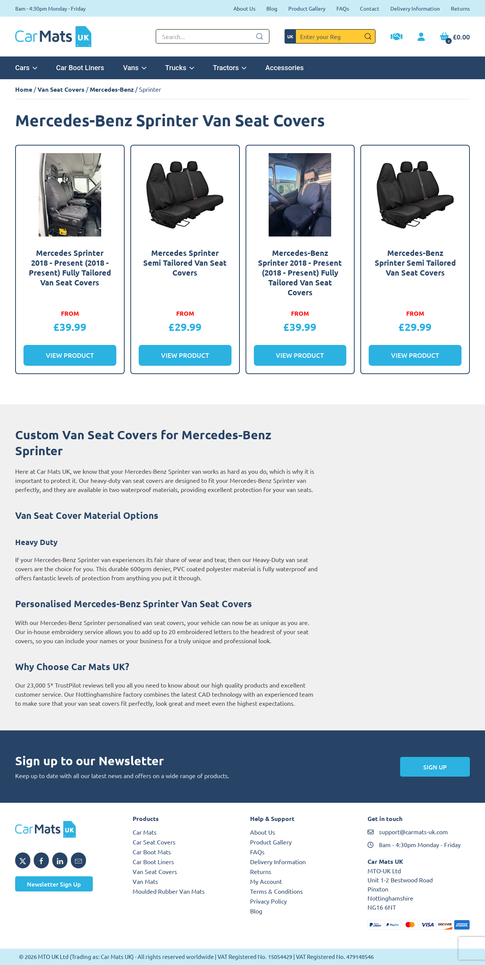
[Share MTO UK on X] (22, 860)
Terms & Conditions (276, 891)
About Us (244, 8)
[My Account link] (421, 37)
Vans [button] (134, 68)
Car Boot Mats (152, 851)
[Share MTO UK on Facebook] (41, 860)
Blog (271, 8)
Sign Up (435, 767)
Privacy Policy (268, 901)
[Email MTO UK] (78, 860)
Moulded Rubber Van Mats (169, 891)
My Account (266, 881)
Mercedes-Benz (112, 89)
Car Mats (144, 832)
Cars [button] (26, 68)
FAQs (342, 8)
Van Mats (145, 881)
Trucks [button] (179, 68)
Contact (369, 8)
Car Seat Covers (154, 842)
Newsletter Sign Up (54, 884)
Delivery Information (415, 8)
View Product (70, 355)
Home (23, 89)
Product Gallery (306, 8)
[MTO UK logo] (66, 829)
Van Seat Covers (61, 89)
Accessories (284, 68)
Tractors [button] (230, 68)
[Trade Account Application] (396, 37)
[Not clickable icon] (212, 36)
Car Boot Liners (80, 68)
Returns (460, 8)
